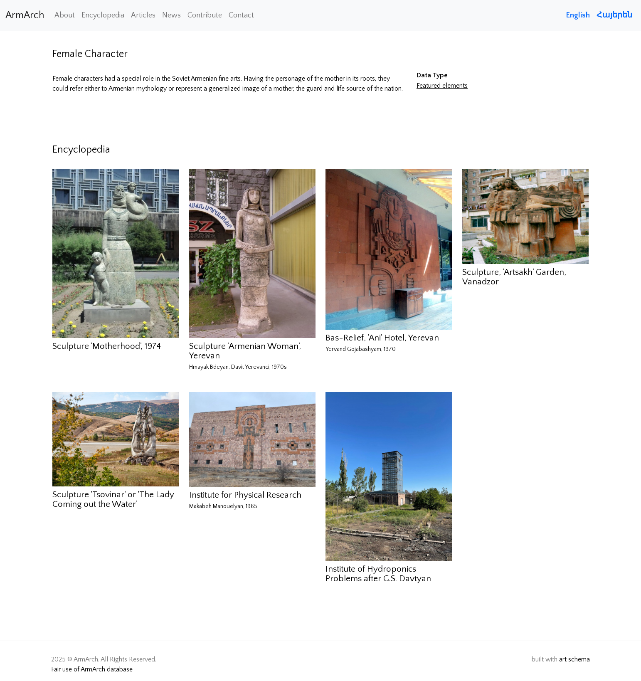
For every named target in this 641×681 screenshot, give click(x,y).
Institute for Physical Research (245, 495)
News (171, 15)
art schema (574, 659)
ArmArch (24, 15)
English (578, 15)
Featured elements (442, 85)
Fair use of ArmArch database (92, 669)
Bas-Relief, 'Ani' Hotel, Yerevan (382, 338)
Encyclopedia (102, 15)
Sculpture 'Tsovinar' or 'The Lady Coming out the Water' (113, 499)
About (64, 15)
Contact (241, 15)
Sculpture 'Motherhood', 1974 (106, 346)
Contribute (204, 15)
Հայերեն (614, 15)
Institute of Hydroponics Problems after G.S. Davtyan (378, 573)
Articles (143, 15)
